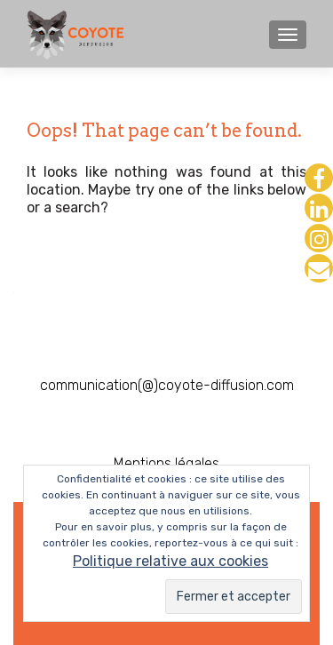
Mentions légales (166, 463)
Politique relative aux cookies (170, 561)
